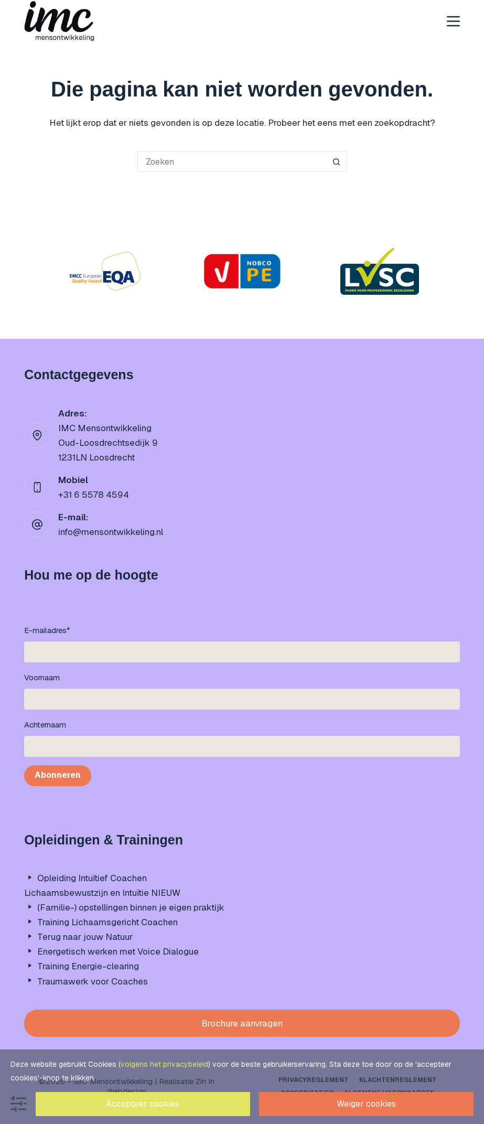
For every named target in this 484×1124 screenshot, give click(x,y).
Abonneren (58, 774)
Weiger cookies (366, 1103)
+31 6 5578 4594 (93, 494)
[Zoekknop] (336, 161)
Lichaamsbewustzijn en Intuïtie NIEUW (102, 892)
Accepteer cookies (142, 1103)
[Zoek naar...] (231, 161)
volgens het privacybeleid (164, 1064)
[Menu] (453, 21)
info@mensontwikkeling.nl (110, 532)
